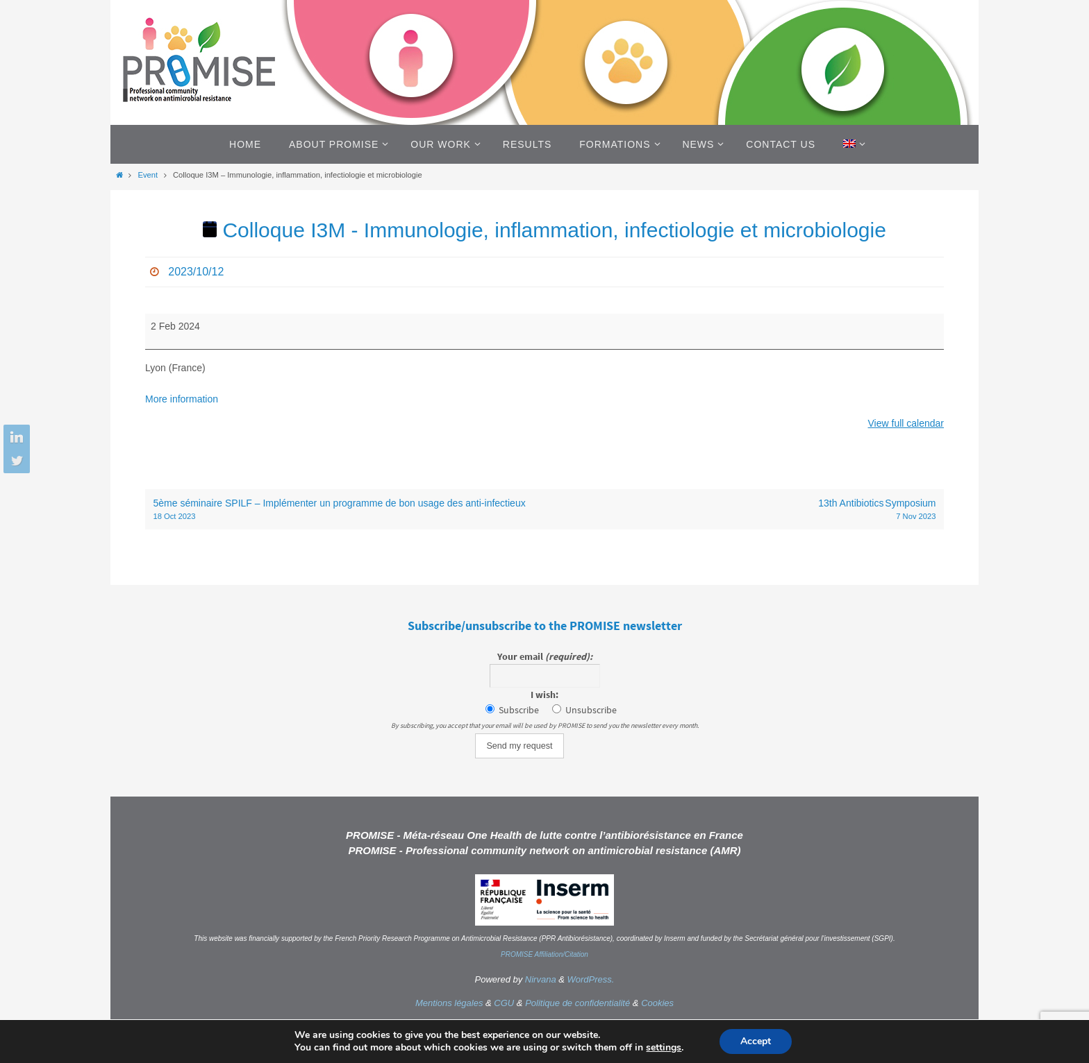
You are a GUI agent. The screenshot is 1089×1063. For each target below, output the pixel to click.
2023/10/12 (196, 272)
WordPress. (591, 979)
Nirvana (540, 979)
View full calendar (906, 423)
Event (148, 175)
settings (663, 1047)
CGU (504, 1003)
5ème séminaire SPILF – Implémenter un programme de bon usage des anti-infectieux (345, 510)
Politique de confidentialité (577, 1003)
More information (181, 399)
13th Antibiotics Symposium (744, 510)
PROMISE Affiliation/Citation (544, 954)
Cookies (657, 1003)
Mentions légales (449, 1003)
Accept (755, 1041)
